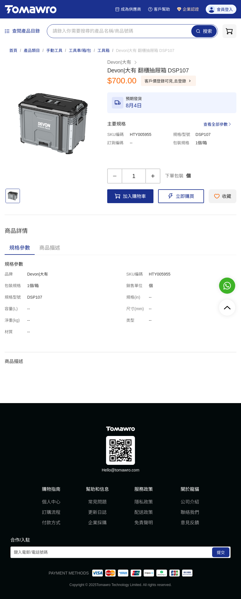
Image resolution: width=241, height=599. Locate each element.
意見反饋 (190, 522)
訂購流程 (51, 512)
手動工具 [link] (54, 50)
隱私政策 (143, 501)
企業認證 (188, 9)
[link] (145, 50)
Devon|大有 (122, 62)
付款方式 (51, 522)
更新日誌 (97, 512)
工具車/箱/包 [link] (80, 50)
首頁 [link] (13, 50)
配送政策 (143, 512)
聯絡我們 (190, 512)
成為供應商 (128, 9)
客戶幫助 (159, 9)
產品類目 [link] (32, 50)
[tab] (20, 248)
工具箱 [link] (103, 50)
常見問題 (97, 501)
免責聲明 (143, 522)
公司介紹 (190, 501)
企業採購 (97, 522)
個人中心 (51, 501)
